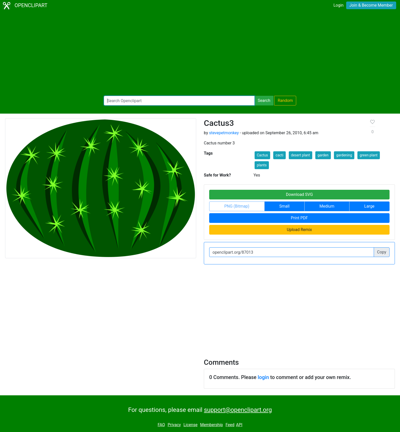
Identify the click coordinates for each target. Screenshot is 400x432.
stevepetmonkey (224, 132)
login (263, 377)
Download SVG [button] (299, 194)
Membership (211, 424)
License (190, 424)
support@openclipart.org (238, 409)
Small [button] (284, 206)
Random (285, 100)
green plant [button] (369, 155)
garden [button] (323, 155)
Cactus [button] (262, 155)
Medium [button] (326, 206)
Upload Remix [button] (299, 229)
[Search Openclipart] (179, 100)
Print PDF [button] (299, 217)
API (239, 424)
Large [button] (369, 206)
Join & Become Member (371, 5)
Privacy (174, 424)
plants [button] (262, 165)
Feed (230, 424)
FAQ (161, 424)
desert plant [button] (300, 155)
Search (264, 100)
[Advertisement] (200, 53)
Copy (381, 252)
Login (338, 5)
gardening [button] (344, 155)
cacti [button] (279, 155)
